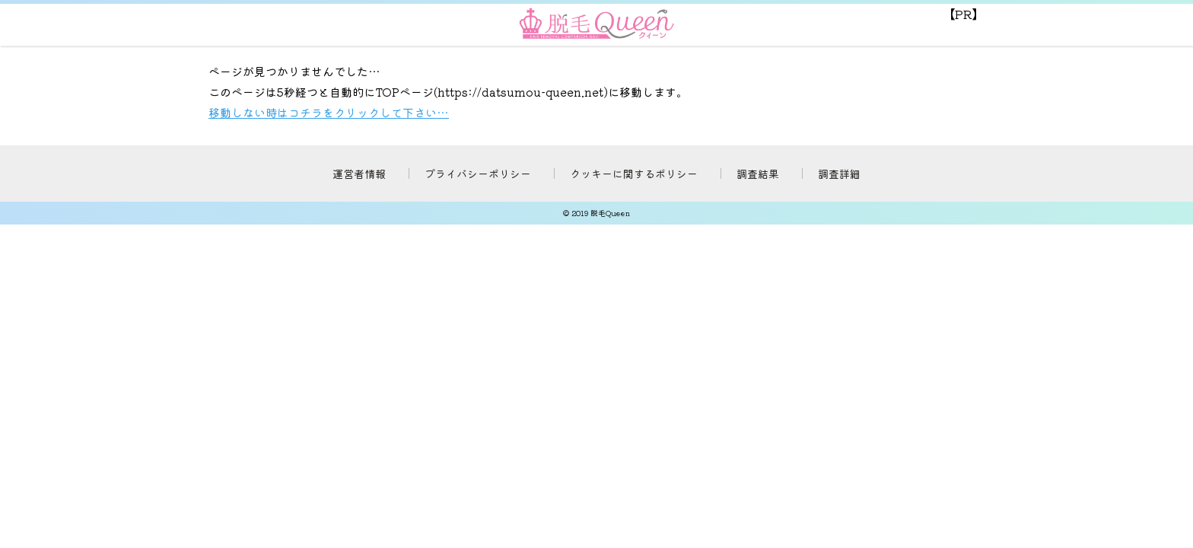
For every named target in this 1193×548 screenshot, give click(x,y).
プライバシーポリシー (478, 173)
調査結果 (757, 173)
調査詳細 (839, 173)
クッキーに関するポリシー (634, 173)
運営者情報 (359, 173)
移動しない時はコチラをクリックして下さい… (328, 112)
